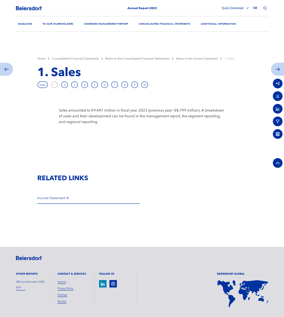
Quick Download (233, 8)
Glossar (62, 301)
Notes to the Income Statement (197, 58)
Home (41, 58)
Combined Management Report (106, 24)
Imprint (62, 281)
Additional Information (218, 24)
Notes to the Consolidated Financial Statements (137, 58)
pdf (18, 287)
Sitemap (62, 294)
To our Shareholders (57, 24)
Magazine (25, 24)
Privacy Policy (65, 288)
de (255, 8)
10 (144, 84)
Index (42, 84)
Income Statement (51, 198)
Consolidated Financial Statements (164, 24)
